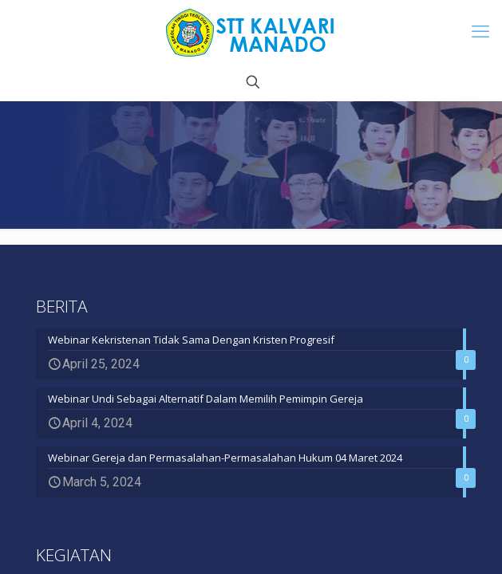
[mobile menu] (480, 31)
